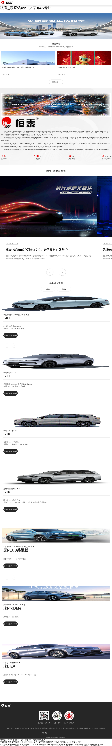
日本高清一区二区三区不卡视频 (32, 745)
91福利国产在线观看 (80, 745)
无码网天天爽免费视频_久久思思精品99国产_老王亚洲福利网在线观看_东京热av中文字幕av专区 (40, 742)
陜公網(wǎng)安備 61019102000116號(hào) (91, 728)
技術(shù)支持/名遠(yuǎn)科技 (56, 737)
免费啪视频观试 (96, 745)
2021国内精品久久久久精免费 (59, 745)
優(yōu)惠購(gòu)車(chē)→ (10, 336)
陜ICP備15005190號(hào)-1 (68, 728)
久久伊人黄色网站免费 (9, 745)
